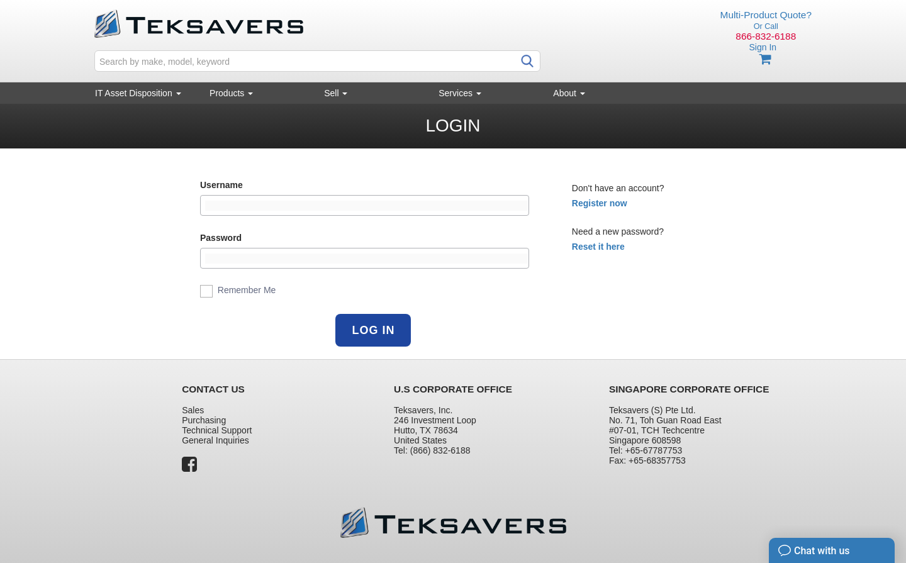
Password (221, 238)
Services (460, 93)
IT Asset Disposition (138, 93)
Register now (599, 203)
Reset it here (598, 247)
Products (231, 93)
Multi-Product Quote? (766, 14)
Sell (335, 93)
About (568, 93)
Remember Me (238, 291)
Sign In (762, 47)
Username (221, 185)
